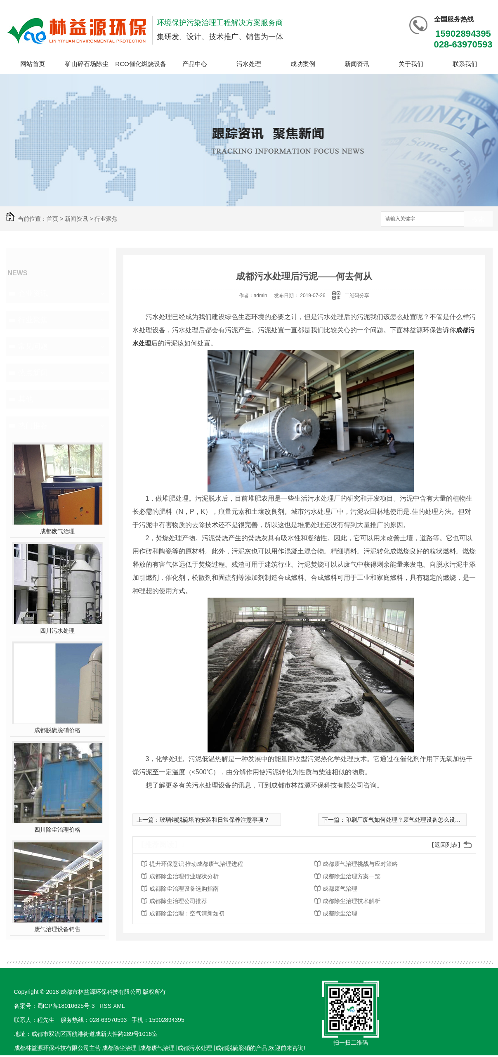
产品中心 (194, 63)
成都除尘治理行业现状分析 (184, 876)
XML (119, 1006)
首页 (52, 218)
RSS (106, 1006)
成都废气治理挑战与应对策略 (360, 864)
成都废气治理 (57, 531)
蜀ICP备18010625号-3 (66, 1006)
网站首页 (32, 63)
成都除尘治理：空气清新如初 (186, 913)
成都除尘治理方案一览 (351, 876)
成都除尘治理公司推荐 (178, 901)
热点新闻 (33, 373)
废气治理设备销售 (57, 929)
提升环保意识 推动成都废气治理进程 (196, 864)
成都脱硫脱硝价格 (57, 730)
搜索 (478, 219)
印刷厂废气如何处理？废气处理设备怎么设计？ (406, 819)
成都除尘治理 (340, 913)
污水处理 (248, 63)
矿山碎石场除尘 (87, 63)
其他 (25, 399)
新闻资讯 (357, 63)
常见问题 (33, 346)
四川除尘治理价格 (57, 829)
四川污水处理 (57, 630)
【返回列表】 (446, 845)
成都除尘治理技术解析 (351, 901)
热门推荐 (33, 425)
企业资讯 (33, 293)
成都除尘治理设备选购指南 (184, 888)
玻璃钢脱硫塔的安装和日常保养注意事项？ (214, 819)
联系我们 (465, 63)
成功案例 (302, 63)
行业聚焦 (106, 218)
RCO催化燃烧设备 (140, 63)
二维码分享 (357, 295)
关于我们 (411, 63)
